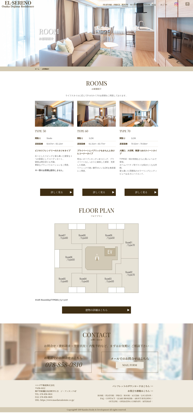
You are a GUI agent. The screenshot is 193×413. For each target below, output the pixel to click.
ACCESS (134, 4)
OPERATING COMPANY (130, 402)
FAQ (154, 4)
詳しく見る (58, 192)
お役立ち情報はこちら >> (140, 391)
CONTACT (110, 399)
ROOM (125, 4)
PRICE (117, 4)
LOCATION (144, 4)
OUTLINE (113, 402)
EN (166, 5)
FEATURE (107, 4)
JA (161, 5)
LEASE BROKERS (124, 399)
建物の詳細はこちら (96, 310)
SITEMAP (147, 402)
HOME (101, 396)
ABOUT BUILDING (142, 399)
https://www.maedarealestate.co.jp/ (57, 400)
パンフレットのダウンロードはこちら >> (132, 386)
